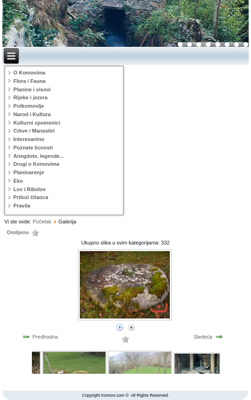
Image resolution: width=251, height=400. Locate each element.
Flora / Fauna (30, 81)
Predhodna (45, 337)
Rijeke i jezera (31, 97)
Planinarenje (29, 172)
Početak (42, 221)
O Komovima (30, 72)
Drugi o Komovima (37, 164)
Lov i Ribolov (30, 189)
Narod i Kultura (32, 114)
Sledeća (203, 337)
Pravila (22, 205)
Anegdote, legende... (39, 156)
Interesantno (29, 139)
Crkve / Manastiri (34, 130)
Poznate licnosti (33, 147)
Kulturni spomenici (37, 123)
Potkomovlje (29, 106)
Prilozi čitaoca (31, 197)
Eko (18, 181)
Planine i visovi (32, 89)
